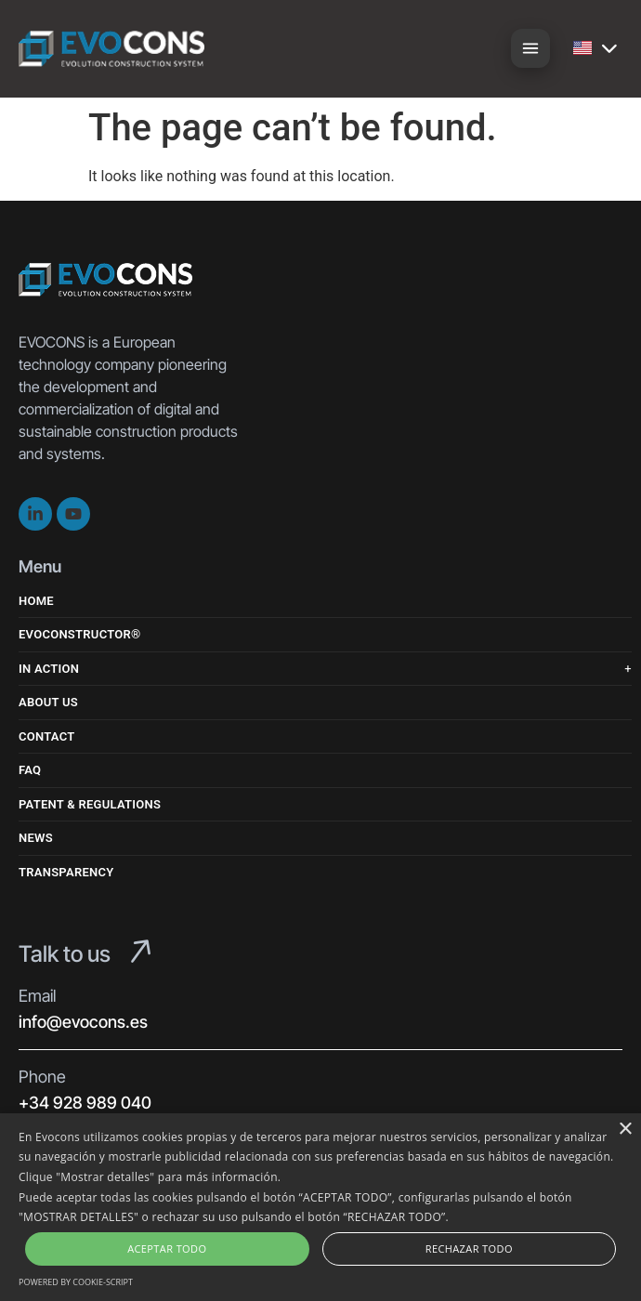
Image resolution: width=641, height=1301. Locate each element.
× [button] (625, 1130)
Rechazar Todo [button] (469, 1248)
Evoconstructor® (80, 634)
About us (48, 702)
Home (36, 601)
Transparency (66, 872)
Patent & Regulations (90, 804)
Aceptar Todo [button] (166, 1248)
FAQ (30, 770)
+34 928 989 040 (85, 1102)
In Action (49, 669)
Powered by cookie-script (76, 1282)
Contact (47, 736)
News (36, 838)
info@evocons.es (83, 1022)
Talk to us (65, 953)
